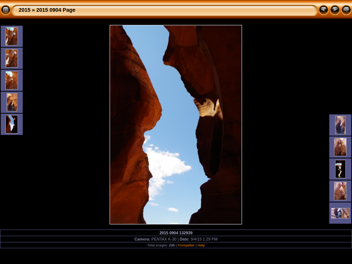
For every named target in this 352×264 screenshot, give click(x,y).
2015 (24, 10)
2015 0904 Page (55, 10)
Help (201, 245)
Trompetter (186, 245)
